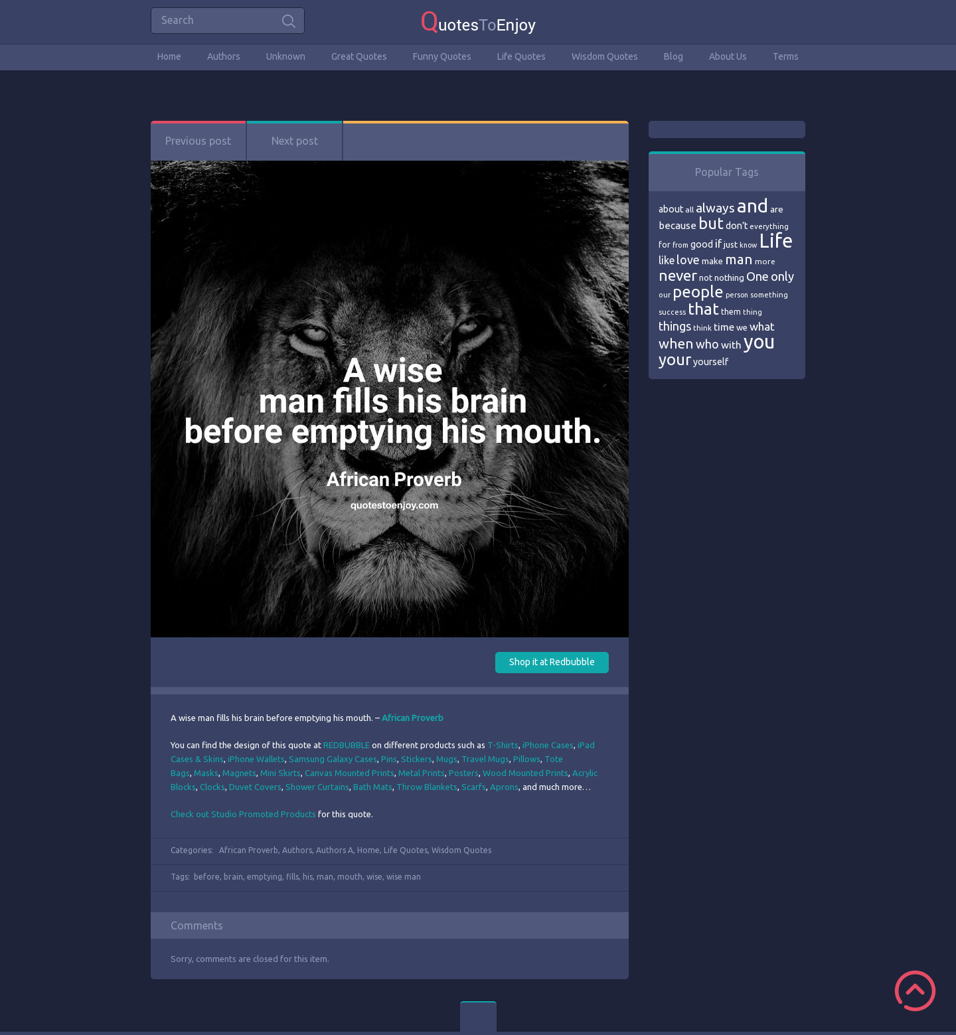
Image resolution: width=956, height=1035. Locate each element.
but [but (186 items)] (711, 223)
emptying (264, 876)
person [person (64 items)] (737, 295)
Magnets (239, 772)
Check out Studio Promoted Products (243, 814)
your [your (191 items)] (675, 359)
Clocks (212, 786)
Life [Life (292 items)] (776, 241)
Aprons (504, 786)
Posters (464, 772)
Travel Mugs (485, 758)
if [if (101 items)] (718, 244)
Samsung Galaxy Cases (333, 758)
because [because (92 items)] (677, 225)
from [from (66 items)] (680, 245)
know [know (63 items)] (748, 245)
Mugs (446, 758)
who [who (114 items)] (707, 344)
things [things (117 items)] (675, 326)
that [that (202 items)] (703, 308)
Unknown (285, 56)
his (308, 876)
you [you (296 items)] (759, 342)
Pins (389, 758)
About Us (728, 56)
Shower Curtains (317, 786)
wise (374, 876)
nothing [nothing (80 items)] (729, 277)
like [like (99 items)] (667, 260)
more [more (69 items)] (765, 261)
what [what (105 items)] (762, 326)
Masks (206, 772)
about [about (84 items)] (671, 209)
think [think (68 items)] (702, 327)
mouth (349, 876)
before (207, 876)
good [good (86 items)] (701, 244)
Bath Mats (372, 786)
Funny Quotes (442, 56)
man (325, 876)
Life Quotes (521, 56)
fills (292, 876)
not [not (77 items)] (705, 277)
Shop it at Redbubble (552, 662)
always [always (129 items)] (715, 207)
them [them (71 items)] (731, 311)
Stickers (416, 758)
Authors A (334, 850)
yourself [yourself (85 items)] (710, 362)
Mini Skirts (280, 772)
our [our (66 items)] (665, 295)
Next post (295, 141)
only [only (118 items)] (782, 276)
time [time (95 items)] (724, 327)
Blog (673, 56)
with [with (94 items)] (731, 345)
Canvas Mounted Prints (349, 772)
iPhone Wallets (256, 758)
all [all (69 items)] (689, 209)
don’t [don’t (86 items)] (737, 225)
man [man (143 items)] (739, 259)
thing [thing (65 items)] (752, 312)
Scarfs (473, 786)
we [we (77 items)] (742, 327)
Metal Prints (421, 772)
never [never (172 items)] (678, 275)
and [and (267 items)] (752, 205)
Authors (223, 56)
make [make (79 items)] (712, 261)
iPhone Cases (548, 745)
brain (233, 876)
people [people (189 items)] (698, 292)
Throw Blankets (426, 786)
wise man (403, 876)
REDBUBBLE (346, 745)
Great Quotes (359, 56)
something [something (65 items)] (769, 295)
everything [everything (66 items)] (769, 226)
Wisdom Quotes (605, 56)
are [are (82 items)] (776, 209)
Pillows (526, 758)
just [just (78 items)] (731, 244)
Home (169, 56)
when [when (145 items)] (676, 343)
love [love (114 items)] (688, 259)
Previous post (198, 141)
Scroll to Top (915, 991)
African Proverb (248, 850)
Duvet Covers (255, 786)
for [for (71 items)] (665, 244)
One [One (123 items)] (757, 276)
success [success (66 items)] (672, 312)
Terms (786, 56)
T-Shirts (502, 745)
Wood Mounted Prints (525, 772)
